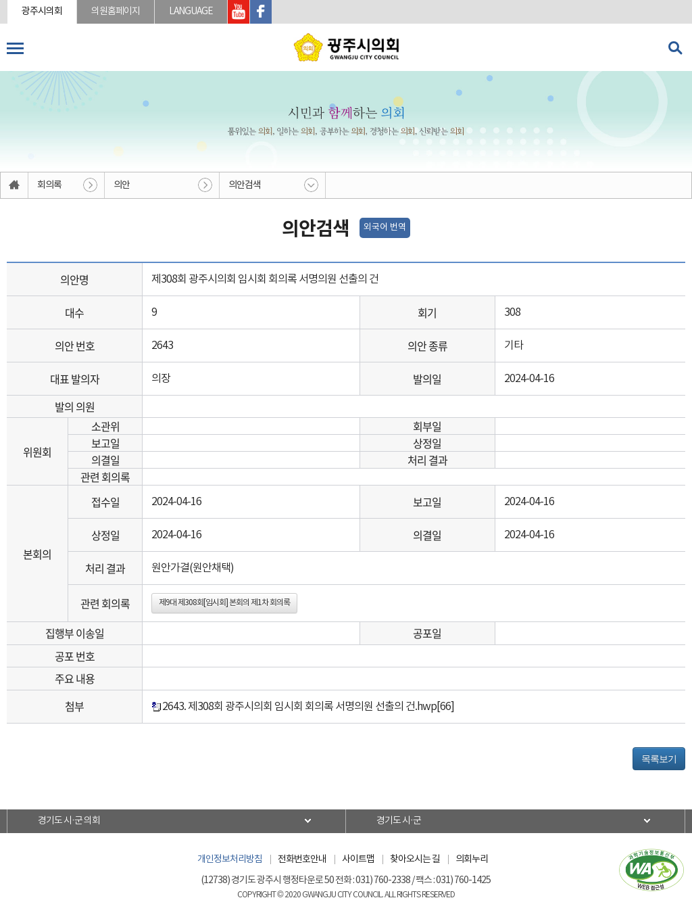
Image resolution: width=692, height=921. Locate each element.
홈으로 (14, 185)
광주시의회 (42, 11)
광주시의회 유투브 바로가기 (238, 12)
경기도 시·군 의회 (69, 821)
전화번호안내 (302, 859)
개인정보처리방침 (229, 859)
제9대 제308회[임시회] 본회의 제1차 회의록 (224, 602)
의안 (122, 185)
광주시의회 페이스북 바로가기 (261, 12)
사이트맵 (358, 859)
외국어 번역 (385, 227)
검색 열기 (675, 48)
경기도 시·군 (398, 821)
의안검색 (244, 185)
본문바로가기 (0, 0)
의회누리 (471, 859)
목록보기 (658, 758)
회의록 (49, 185)
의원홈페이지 (115, 11)
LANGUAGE (191, 11)
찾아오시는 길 (415, 859)
